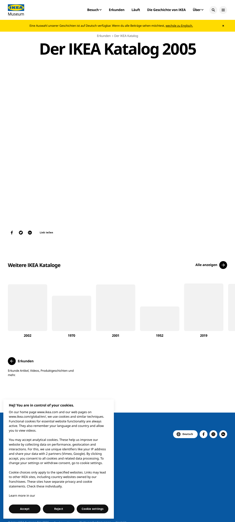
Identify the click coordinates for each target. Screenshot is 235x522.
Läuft (136, 9)
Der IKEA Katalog (126, 36)
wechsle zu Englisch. (179, 26)
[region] (58, 459)
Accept (24, 509)
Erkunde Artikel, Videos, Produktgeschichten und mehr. (41, 373)
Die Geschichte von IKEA (166, 9)
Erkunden (116, 9)
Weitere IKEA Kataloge (34, 265)
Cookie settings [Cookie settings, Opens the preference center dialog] (92, 509)
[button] (213, 10)
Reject (58, 509)
